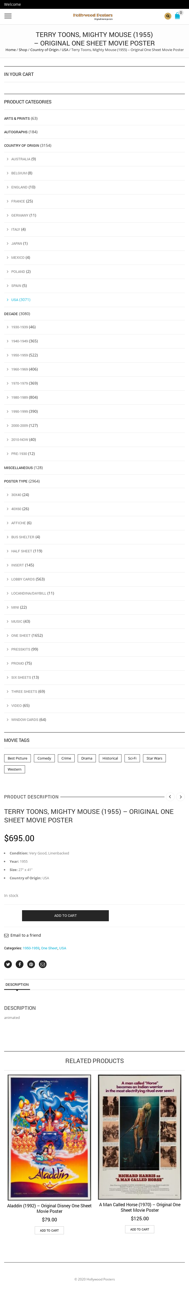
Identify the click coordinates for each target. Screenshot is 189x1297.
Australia (20, 158)
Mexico (18, 257)
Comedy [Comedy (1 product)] (44, 758)
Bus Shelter (22, 536)
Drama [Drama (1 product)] (86, 758)
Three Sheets (24, 691)
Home (11, 49)
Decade (11, 313)
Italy (15, 229)
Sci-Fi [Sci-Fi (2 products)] (132, 758)
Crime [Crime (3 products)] (66, 758)
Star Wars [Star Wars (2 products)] (154, 758)
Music (16, 621)
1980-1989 (19, 397)
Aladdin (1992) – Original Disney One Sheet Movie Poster (49, 1208)
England (19, 187)
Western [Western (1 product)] (14, 769)
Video (16, 705)
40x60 (16, 508)
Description (17, 984)
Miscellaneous (18, 467)
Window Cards (24, 719)
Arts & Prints (17, 118)
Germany (19, 215)
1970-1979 (19, 383)
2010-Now (19, 439)
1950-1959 (31, 948)
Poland (18, 271)
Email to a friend (25, 935)
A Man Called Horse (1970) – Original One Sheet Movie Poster (139, 1207)
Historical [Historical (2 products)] (110, 758)
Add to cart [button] (49, 1230)
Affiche (18, 522)
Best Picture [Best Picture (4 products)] (17, 758)
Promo (17, 663)
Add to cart (65, 915)
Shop (23, 49)
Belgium (19, 173)
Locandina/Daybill (28, 592)
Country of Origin (44, 49)
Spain (16, 285)
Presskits (20, 649)
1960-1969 (19, 369)
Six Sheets (21, 677)
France (18, 201)
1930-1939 (19, 326)
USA (65, 49)
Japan (16, 243)
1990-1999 (19, 411)
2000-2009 (19, 425)
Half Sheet (21, 550)
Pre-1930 (19, 453)
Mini (15, 606)
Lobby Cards (23, 578)
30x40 (16, 494)
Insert (17, 565)
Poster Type (16, 481)
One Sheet (49, 948)
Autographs (16, 131)
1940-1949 (19, 341)
